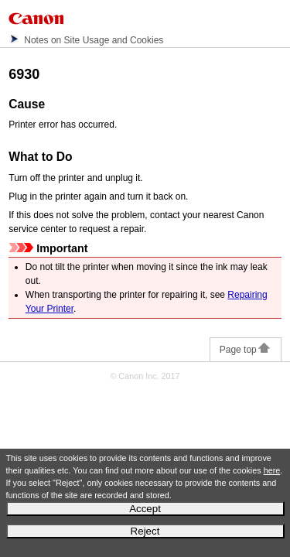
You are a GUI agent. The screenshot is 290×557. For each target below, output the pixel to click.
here (272, 470)
